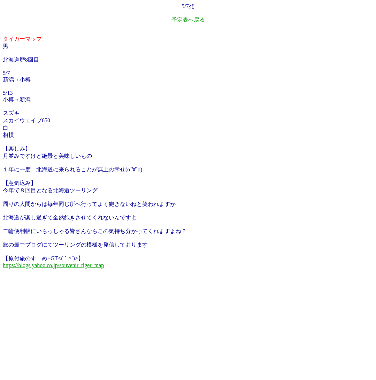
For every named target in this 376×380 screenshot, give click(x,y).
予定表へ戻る (188, 20)
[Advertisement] (55, 330)
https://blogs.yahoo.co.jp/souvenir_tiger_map (53, 265)
